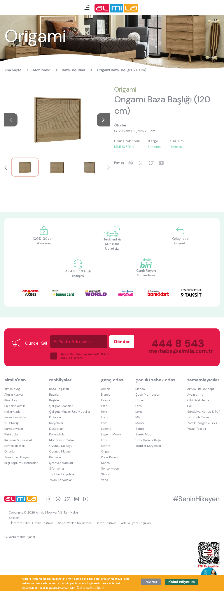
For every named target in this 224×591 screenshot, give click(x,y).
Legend (106, 429)
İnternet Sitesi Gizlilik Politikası (32, 523)
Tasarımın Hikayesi (17, 457)
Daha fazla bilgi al (90, 587)
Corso (105, 400)
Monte (105, 446)
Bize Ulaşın (11, 400)
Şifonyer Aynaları (61, 463)
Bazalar (54, 394)
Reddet (151, 582)
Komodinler (57, 434)
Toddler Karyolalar (62, 474)
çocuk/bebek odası (156, 380)
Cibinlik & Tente (198, 400)
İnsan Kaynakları (15, 417)
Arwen (105, 389)
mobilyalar (60, 380)
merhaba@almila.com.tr (176, 351)
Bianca (105, 394)
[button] (103, 119)
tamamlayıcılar (203, 380)
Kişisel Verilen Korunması (75, 523)
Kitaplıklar (56, 429)
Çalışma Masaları (61, 406)
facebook (58, 499)
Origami (125, 89)
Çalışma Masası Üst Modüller (69, 412)
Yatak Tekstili (196, 429)
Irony (104, 417)
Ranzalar (55, 457)
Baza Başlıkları (73, 70)
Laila (104, 423)
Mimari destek (14, 446)
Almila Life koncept (200, 389)
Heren (105, 412)
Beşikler (54, 400)
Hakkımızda (12, 412)
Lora (104, 440)
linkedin (76, 499)
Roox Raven (109, 457)
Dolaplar (55, 417)
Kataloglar (11, 434)
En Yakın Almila (15, 406)
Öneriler (10, 451)
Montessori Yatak (61, 440)
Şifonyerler (56, 468)
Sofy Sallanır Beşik (148, 440)
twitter (67, 499)
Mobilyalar (41, 70)
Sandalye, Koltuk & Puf (203, 412)
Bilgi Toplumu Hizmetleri (21, 463)
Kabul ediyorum (181, 582)
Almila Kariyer (13, 394)
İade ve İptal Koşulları (136, 523)
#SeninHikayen (196, 498)
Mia (137, 417)
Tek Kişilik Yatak (198, 417)
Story (105, 474)
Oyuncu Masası (60, 451)
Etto (104, 406)
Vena (104, 480)
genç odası (112, 380)
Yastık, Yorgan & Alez (202, 423)
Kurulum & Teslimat (18, 440)
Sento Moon (110, 468)
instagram (49, 499)
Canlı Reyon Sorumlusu (146, 272)
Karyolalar (56, 423)
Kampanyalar (13, 429)
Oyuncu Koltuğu (60, 446)
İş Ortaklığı (11, 423)
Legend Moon (111, 434)
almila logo (21, 499)
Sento (105, 463)
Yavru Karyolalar (60, 480)
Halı (189, 406)
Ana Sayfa (12, 70)
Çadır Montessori (147, 394)
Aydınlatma (195, 394)
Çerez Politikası (106, 523)
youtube (86, 499)
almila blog (12, 389)
